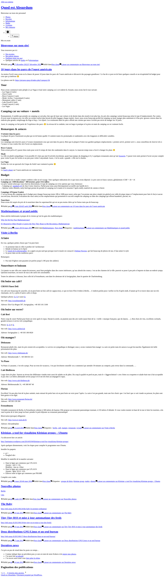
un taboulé (19, 556)
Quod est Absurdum (17, 7)
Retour (14, 35)
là (15, 297)
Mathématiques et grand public (19, 211)
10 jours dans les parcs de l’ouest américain (26, 69)
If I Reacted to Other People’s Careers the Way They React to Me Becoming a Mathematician (35, 224)
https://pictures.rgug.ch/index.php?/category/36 (32, 80)
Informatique (10, 21)
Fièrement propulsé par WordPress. (29, 575)
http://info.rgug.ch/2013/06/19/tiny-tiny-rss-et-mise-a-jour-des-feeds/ (26, 523)
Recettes (9, 19)
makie (87, 481)
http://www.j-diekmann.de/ (18, 353)
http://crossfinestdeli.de (16, 301)
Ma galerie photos (12, 56)
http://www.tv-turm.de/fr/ (17, 420)
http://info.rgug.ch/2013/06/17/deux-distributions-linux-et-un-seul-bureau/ (28, 536)
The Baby (6, 503)
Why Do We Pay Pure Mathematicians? (15, 220)
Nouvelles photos (11, 486)
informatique (33, 60)
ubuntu (92, 481)
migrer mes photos (69, 554)
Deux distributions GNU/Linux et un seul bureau (29, 531)
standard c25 (17, 186)
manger (64, 428)
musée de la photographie (17, 251)
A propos (9, 25)
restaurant (72, 428)
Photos (8, 17)
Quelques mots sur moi (14, 58)
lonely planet (8, 170)
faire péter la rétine (33, 558)
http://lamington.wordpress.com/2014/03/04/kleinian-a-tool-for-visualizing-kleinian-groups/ (35, 441)
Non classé (56, 64)
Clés (2, 495)
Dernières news (10, 545)
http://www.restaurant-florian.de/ (20, 399)
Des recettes (10, 54)
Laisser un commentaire (80, 64)
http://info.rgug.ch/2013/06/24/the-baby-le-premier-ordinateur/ (24, 509)
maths (23, 60)
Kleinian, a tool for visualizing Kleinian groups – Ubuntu (34, 432)
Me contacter (10, 27)
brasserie (122, 156)
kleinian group (78, 481)
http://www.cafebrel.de (16, 329)
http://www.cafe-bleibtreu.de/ (19, 381)
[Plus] (8, 32)
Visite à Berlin (9, 232)
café (59, 428)
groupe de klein (67, 481)
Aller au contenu (7, 2)
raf (11, 64)
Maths (8, 23)
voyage (79, 428)
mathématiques (78, 228)
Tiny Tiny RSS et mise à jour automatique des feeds (31, 517)
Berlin (3, 491)
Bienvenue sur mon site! (15, 45)
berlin (55, 428)
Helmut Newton (81, 251)
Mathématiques (48, 228)
